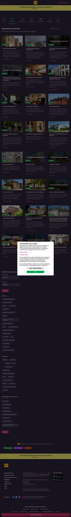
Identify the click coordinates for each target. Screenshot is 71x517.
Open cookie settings (35, 268)
